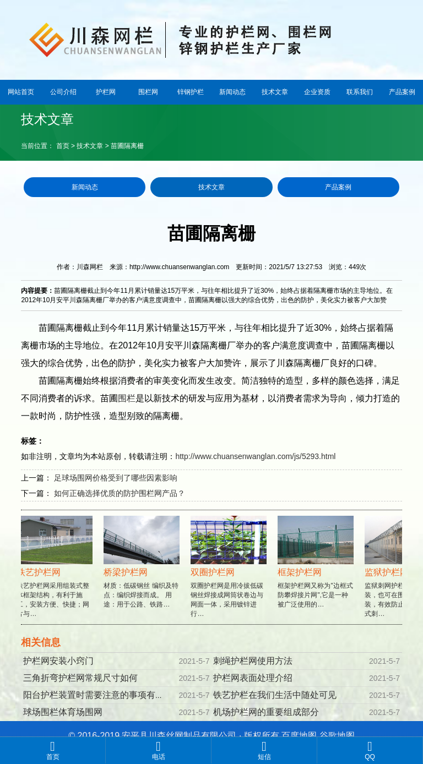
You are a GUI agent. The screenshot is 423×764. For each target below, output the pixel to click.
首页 (62, 146)
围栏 (126, 398)
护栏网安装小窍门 (58, 660)
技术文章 (275, 92)
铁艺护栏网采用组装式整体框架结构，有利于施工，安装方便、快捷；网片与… (56, 577)
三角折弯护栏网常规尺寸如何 (80, 678)
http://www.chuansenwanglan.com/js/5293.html (255, 456)
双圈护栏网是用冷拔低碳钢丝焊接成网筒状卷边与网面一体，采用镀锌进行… (230, 577)
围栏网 (148, 92)
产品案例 (402, 92)
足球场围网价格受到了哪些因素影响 (115, 477)
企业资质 (317, 92)
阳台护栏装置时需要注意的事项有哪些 (98, 695)
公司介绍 (63, 92)
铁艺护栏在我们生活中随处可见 (275, 695)
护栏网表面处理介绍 (252, 678)
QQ (369, 750)
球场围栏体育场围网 (62, 712)
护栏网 (106, 92)
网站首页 (21, 92)
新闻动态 (232, 92)
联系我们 (359, 92)
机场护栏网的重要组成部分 (266, 712)
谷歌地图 (337, 735)
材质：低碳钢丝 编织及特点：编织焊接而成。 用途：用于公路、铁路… (143, 572)
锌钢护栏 (190, 92)
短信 (264, 750)
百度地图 (299, 735)
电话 (158, 750)
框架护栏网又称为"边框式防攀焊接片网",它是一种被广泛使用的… (317, 572)
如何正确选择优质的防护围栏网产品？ (119, 493)
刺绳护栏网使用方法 (252, 660)
